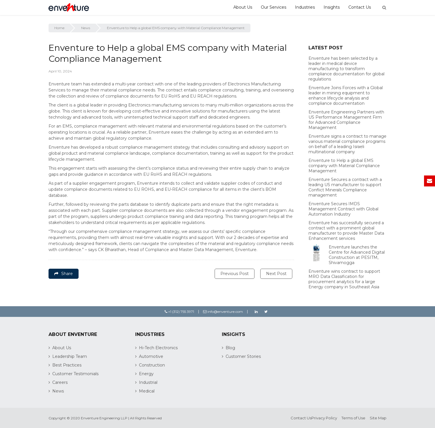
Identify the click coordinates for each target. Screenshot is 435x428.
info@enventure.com (223, 311)
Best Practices (66, 365)
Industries (305, 7)
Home (59, 28)
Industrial (148, 382)
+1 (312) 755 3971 (179, 311)
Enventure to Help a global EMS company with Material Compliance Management (344, 165)
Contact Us (359, 7)
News (85, 28)
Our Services (273, 7)
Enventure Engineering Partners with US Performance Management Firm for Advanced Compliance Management (346, 119)
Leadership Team (69, 356)
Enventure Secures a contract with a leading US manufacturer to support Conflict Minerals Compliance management (345, 187)
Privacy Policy (324, 418)
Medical (147, 391)
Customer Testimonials (75, 373)
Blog (230, 347)
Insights (332, 7)
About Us (242, 7)
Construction (152, 365)
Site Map (378, 418)
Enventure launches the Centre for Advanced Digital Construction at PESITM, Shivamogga (357, 254)
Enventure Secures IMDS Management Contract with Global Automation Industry (343, 209)
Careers (60, 382)
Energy (146, 373)
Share (63, 273)
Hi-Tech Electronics (158, 347)
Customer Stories (243, 356)
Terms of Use (353, 418)
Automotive (151, 356)
